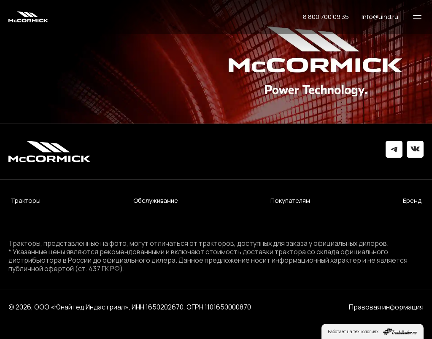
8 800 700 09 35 (326, 17)
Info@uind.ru (380, 17)
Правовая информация (386, 307)
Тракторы (25, 200)
